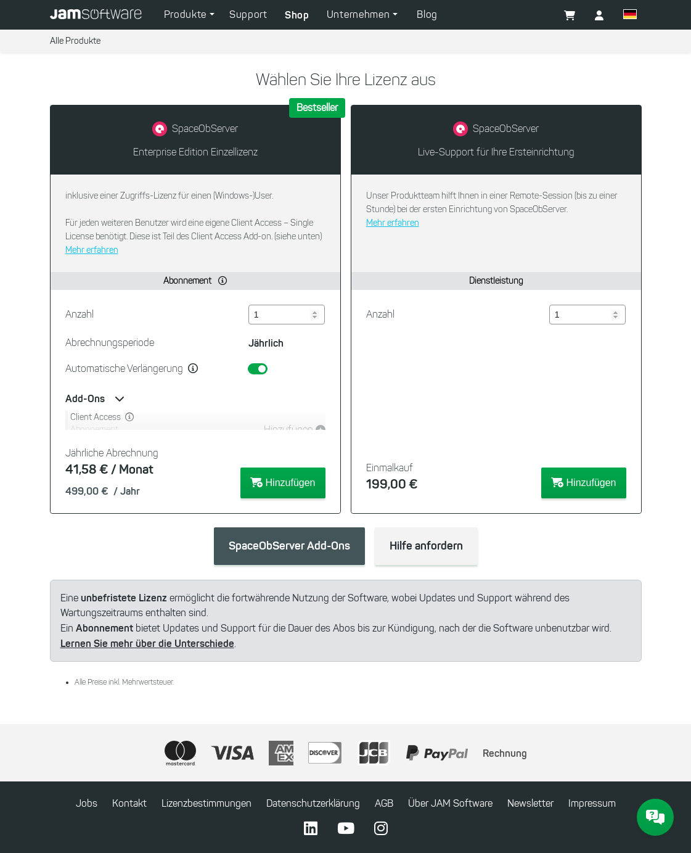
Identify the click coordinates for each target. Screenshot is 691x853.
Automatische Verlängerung (124, 368)
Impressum (592, 803)
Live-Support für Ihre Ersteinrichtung (496, 152)
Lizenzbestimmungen (206, 803)
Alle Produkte (75, 41)
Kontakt (129, 803)
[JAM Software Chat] (655, 817)
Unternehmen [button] (360, 14)
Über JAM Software (450, 803)
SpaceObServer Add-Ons (289, 546)
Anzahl (79, 314)
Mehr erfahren (91, 250)
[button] (599, 16)
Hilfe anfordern (426, 546)
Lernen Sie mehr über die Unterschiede (147, 643)
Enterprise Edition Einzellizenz (195, 152)
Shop (297, 15)
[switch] (258, 368)
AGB (384, 803)
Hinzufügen (282, 482)
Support (248, 14)
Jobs (86, 803)
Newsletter (530, 803)
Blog (427, 14)
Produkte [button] (187, 14)
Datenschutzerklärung (313, 803)
